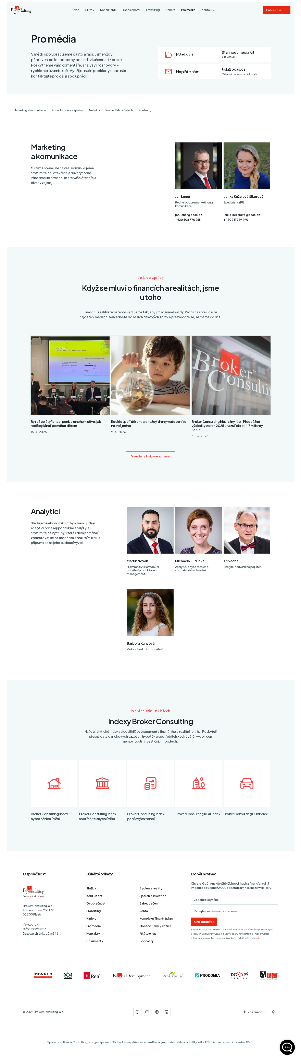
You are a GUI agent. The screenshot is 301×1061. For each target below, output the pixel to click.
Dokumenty (94, 941)
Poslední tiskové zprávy (67, 110)
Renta (143, 911)
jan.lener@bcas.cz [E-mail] (188, 215)
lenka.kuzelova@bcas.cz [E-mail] (242, 215)
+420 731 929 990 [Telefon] (236, 219)
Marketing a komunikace (30, 110)
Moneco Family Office (155, 926)
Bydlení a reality (150, 888)
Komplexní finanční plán (156, 918)
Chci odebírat (204, 921)
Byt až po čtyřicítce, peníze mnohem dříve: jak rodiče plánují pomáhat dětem (66, 423)
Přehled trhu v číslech (119, 110)
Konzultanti (94, 896)
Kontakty (145, 110)
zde (258, 938)
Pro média (93, 926)
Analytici (94, 110)
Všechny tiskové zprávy (150, 456)
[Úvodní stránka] (21, 11)
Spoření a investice (152, 896)
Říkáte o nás (147, 933)
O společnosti (96, 903)
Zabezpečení (148, 903)
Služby (91, 888)
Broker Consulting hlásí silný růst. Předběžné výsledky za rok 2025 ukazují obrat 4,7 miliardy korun (227, 425)
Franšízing (93, 911)
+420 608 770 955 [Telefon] (188, 219)
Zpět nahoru (254, 1012)
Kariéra (91, 918)
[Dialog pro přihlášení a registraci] (276, 11)
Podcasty (146, 941)
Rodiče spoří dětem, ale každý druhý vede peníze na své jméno (148, 423)
